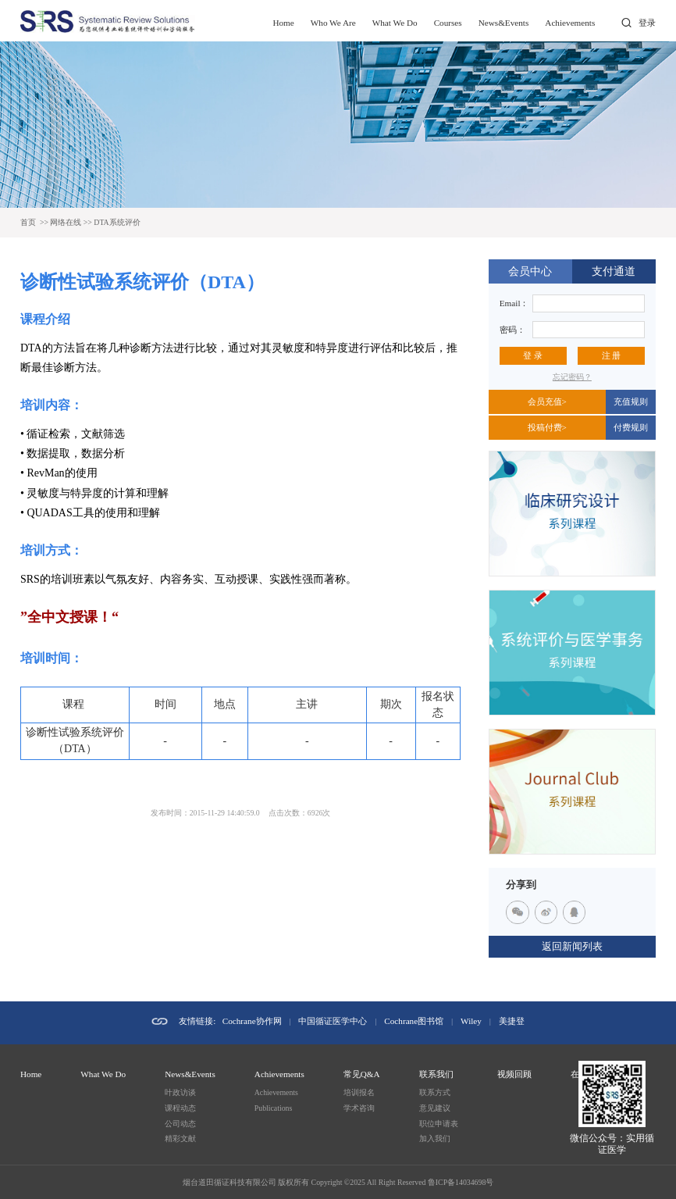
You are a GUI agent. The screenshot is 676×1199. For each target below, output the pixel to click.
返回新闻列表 (572, 946)
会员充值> (547, 401)
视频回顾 (514, 1074)
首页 (28, 222)
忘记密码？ (572, 377)
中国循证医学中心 (332, 1021)
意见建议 (434, 1108)
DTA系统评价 (117, 222)
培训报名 (359, 1092)
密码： (512, 329)
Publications (273, 1108)
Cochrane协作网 (252, 1021)
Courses (448, 22)
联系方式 (434, 1092)
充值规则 (631, 401)
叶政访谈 (180, 1092)
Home (283, 22)
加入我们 (434, 1138)
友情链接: (197, 1021)
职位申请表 (438, 1123)
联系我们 (436, 1074)
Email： (514, 303)
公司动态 (180, 1123)
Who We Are (333, 22)
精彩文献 (180, 1138)
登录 (647, 22)
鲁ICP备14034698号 (460, 1182)
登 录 (533, 355)
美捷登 (512, 1021)
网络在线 (65, 222)
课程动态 (180, 1108)
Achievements (570, 22)
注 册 (611, 355)
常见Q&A (361, 1074)
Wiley (471, 1021)
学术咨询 (359, 1108)
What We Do (395, 22)
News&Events (504, 22)
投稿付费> (547, 427)
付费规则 (631, 427)
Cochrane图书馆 (413, 1021)
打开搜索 (626, 23)
